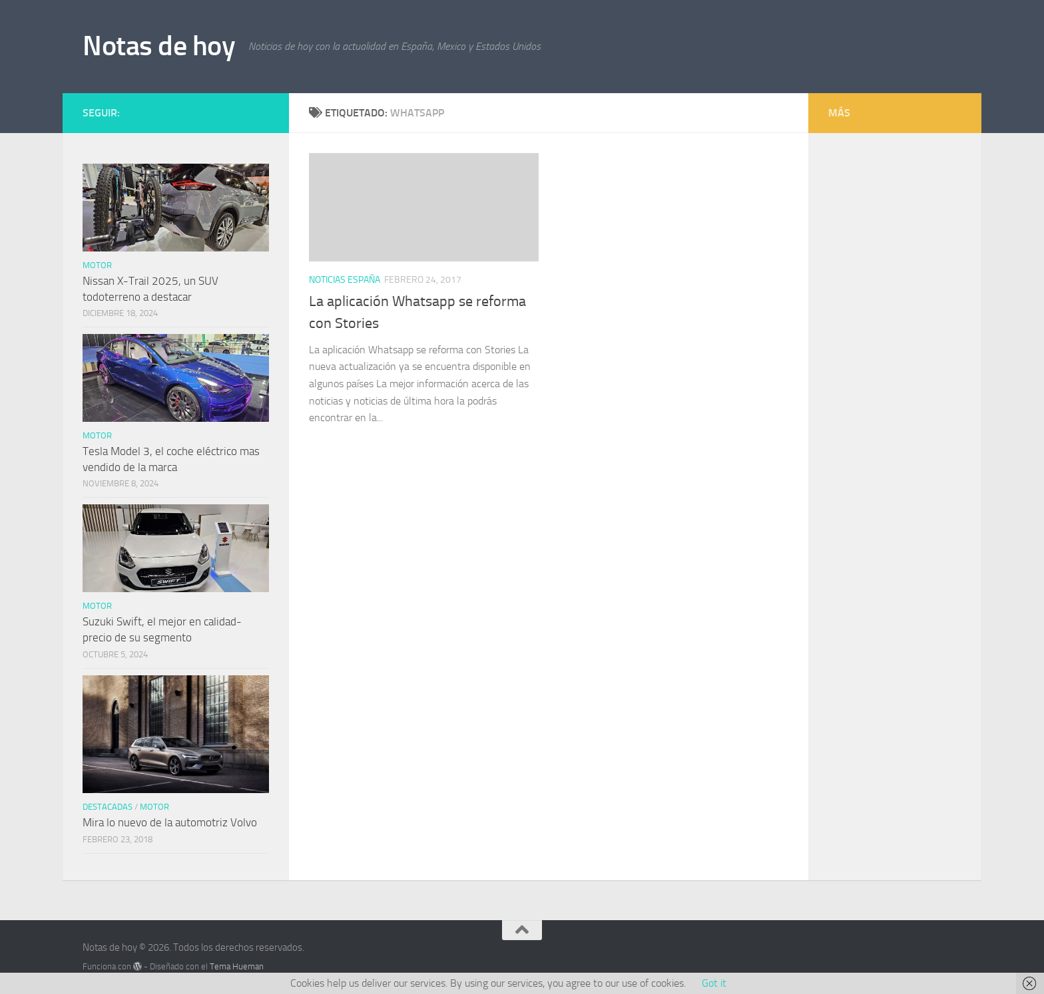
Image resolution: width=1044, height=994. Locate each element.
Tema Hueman (237, 966)
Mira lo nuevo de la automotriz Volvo (170, 822)
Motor (97, 265)
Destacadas (107, 807)
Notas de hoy (159, 46)
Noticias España (344, 279)
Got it (714, 983)
